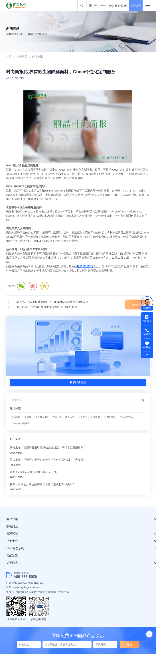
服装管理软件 (85, 266)
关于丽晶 (21, 56)
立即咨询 (134, 5)
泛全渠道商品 (126, 417)
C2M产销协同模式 (20, 423)
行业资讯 (37, 56)
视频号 (28, 417)
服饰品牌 (69, 417)
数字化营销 (109, 417)
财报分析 (95, 417)
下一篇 (44, 307)
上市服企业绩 (41, 417)
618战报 (57, 417)
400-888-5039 (25, 577)
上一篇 (50, 301)
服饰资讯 (15, 417)
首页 (9, 56)
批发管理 (82, 417)
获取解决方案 (78, 382)
